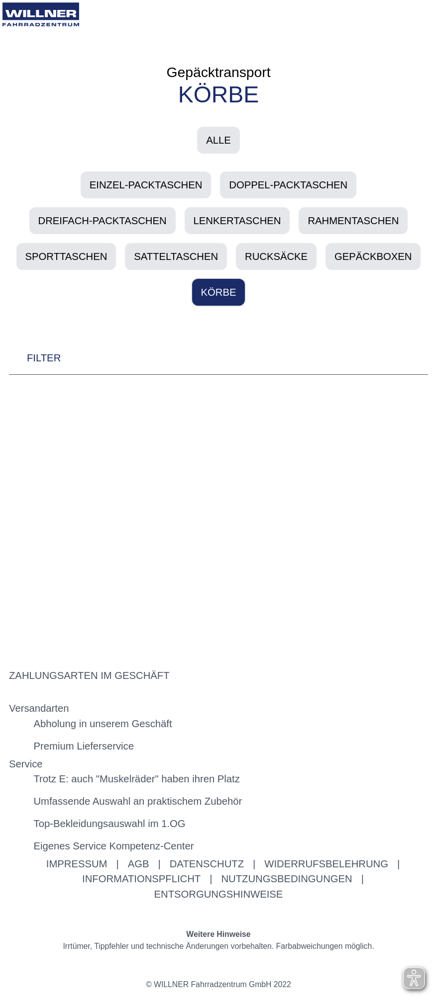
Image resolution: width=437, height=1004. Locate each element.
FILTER (35, 360)
